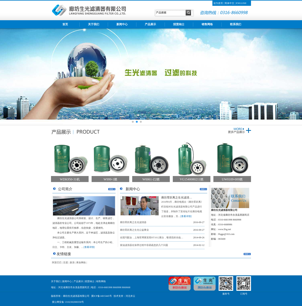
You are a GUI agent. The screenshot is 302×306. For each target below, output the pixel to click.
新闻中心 (122, 24)
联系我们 (235, 24)
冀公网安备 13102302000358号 (68, 302)
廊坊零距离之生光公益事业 (134, 229)
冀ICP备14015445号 (101, 296)
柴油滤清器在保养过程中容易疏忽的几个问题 (144, 245)
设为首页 (218, 3)
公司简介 (65, 189)
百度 (65, 262)
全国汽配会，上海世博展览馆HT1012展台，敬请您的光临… (151, 237)
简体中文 (229, 3)
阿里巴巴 (57, 262)
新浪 (72, 262)
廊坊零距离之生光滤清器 (133, 222)
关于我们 (93, 24)
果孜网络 (81, 262)
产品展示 (150, 24)
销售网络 (207, 24)
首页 (65, 24)
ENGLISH (241, 3)
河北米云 (130, 296)
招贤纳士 (178, 24)
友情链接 (64, 254)
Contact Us (238, 200)
